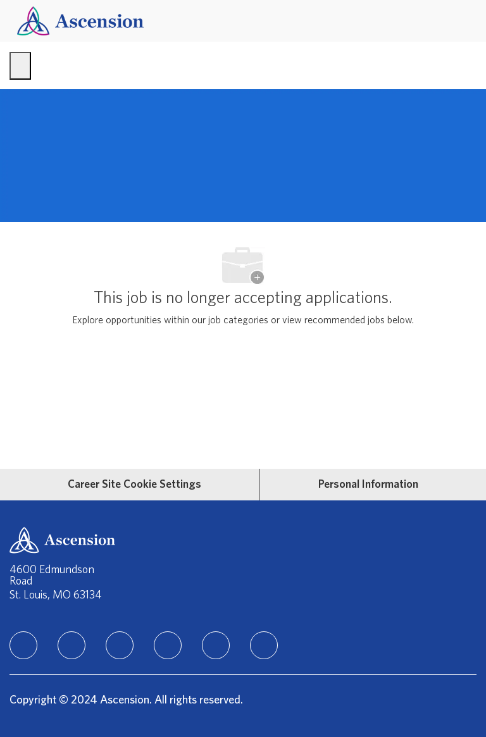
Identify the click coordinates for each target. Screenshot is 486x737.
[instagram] (120, 645)
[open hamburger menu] (20, 66)
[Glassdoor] (264, 645)
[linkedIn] (23, 645)
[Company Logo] (80, 20)
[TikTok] (168, 645)
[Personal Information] (368, 484)
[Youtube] (216, 645)
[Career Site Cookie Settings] (134, 484)
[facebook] (71, 645)
